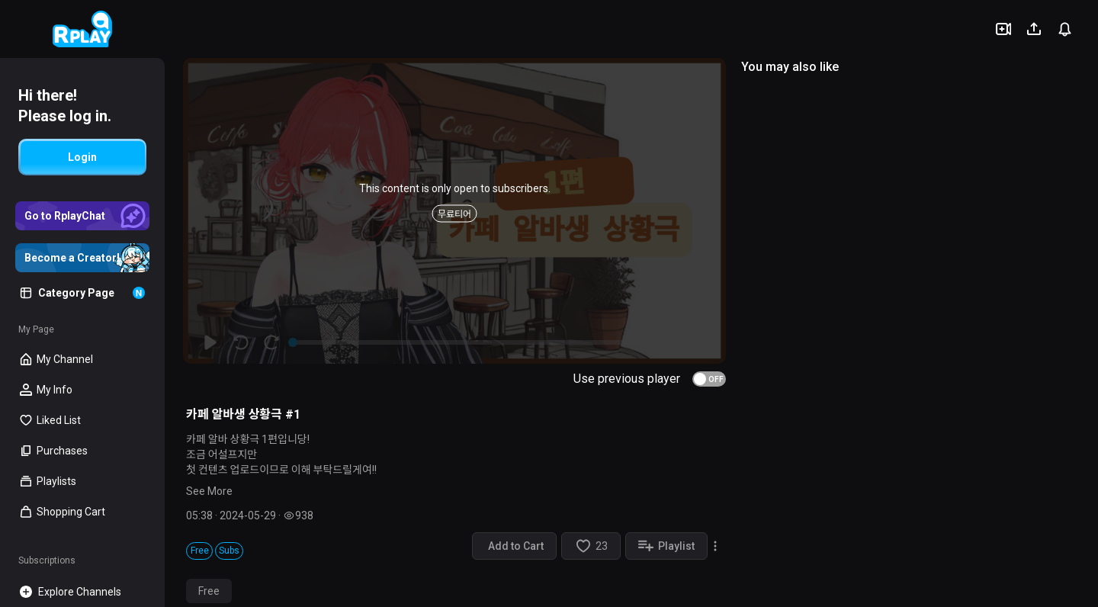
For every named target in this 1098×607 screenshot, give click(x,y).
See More (209, 491)
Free (209, 591)
